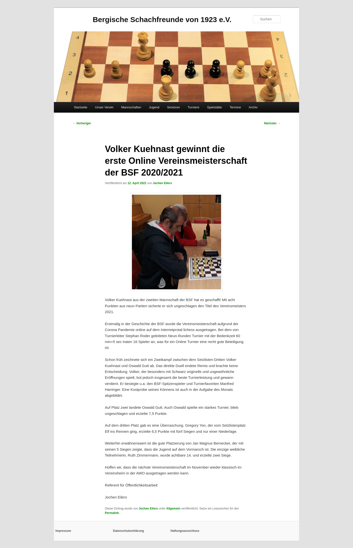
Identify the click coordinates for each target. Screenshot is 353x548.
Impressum (63, 531)
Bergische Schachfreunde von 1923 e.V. (162, 19)
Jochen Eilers (162, 183)
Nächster (272, 123)
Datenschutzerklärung (128, 531)
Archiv (253, 107)
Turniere (193, 107)
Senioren (173, 107)
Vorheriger (82, 123)
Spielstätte (214, 107)
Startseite (80, 107)
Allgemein (173, 508)
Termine (235, 107)
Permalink (112, 513)
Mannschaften (131, 107)
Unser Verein (104, 107)
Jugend (154, 107)
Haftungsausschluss (185, 531)
